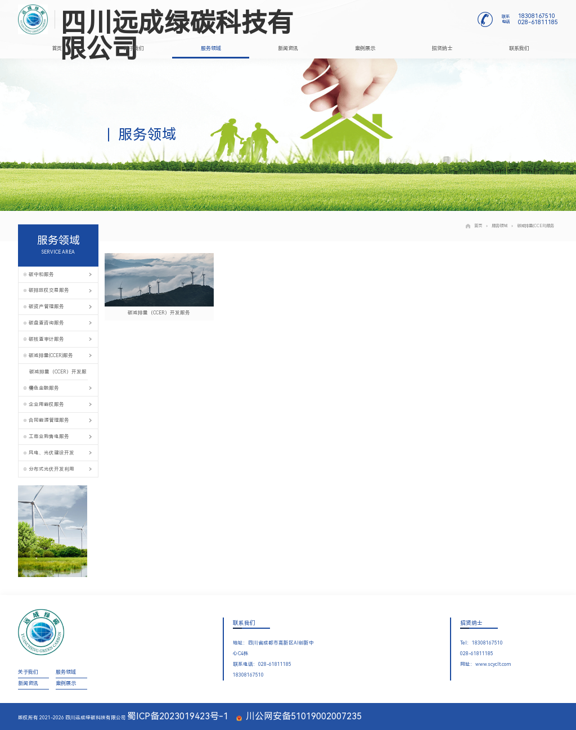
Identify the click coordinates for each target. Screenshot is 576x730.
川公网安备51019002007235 (299, 716)
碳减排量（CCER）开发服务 (58, 374)
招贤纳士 (442, 48)
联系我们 (519, 48)
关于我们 (134, 48)
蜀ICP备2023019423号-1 (177, 716)
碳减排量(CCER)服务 (532, 226)
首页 (57, 48)
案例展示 (365, 48)
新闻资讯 (288, 48)
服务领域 (211, 48)
